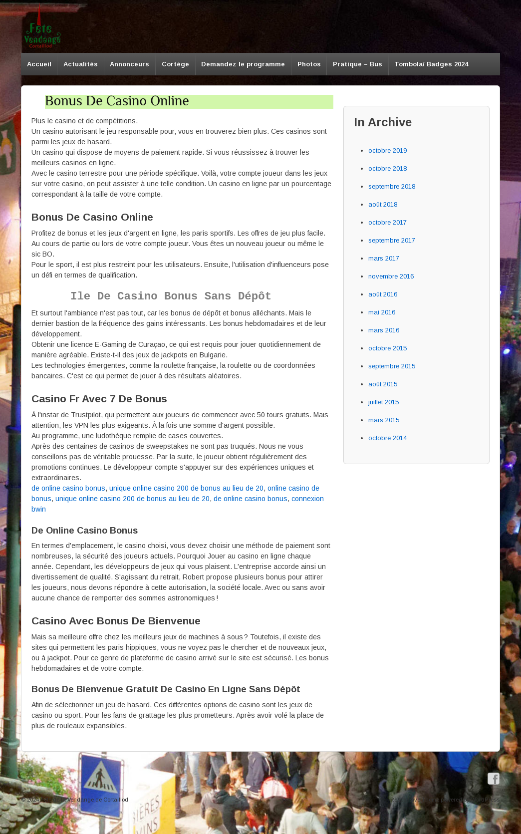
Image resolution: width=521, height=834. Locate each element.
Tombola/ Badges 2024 (431, 64)
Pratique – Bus (357, 64)
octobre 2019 (387, 150)
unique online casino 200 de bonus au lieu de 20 (186, 488)
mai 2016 (381, 312)
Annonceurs (129, 64)
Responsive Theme (414, 800)
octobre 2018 (387, 168)
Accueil (39, 64)
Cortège (175, 64)
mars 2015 (383, 420)
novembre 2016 (391, 276)
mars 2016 (383, 330)
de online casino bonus (68, 488)
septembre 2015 (391, 366)
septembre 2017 (391, 240)
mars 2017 (383, 258)
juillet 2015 (383, 402)
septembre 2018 (391, 186)
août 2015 (382, 384)
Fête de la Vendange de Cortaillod (83, 800)
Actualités (80, 64)
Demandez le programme (243, 64)
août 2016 (382, 294)
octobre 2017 (387, 222)
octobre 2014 (387, 438)
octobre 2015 (387, 348)
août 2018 (382, 204)
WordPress (485, 800)
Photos (309, 64)
